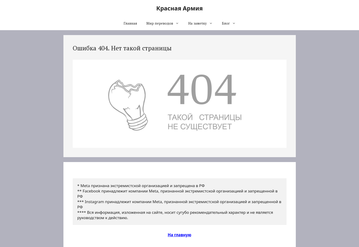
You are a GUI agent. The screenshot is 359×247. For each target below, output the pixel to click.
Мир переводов (165, 23)
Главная (130, 23)
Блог (231, 23)
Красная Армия (179, 8)
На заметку (202, 23)
